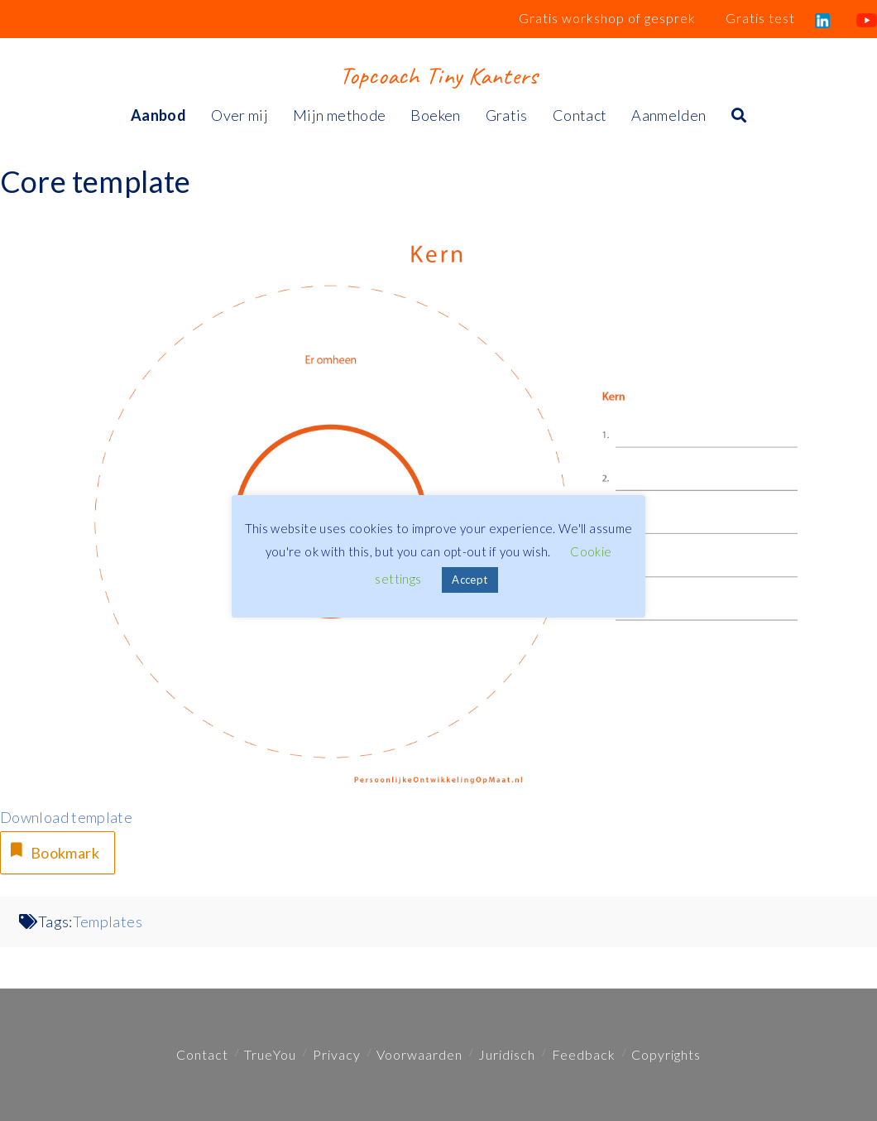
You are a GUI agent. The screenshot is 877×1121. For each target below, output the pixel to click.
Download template (66, 817)
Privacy (337, 1054)
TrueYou (270, 1054)
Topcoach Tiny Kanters (438, 75)
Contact (202, 1054)
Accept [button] (469, 579)
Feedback (584, 1054)
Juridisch (506, 1054)
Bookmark (53, 851)
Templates (107, 921)
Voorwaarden (419, 1054)
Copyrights (666, 1054)
